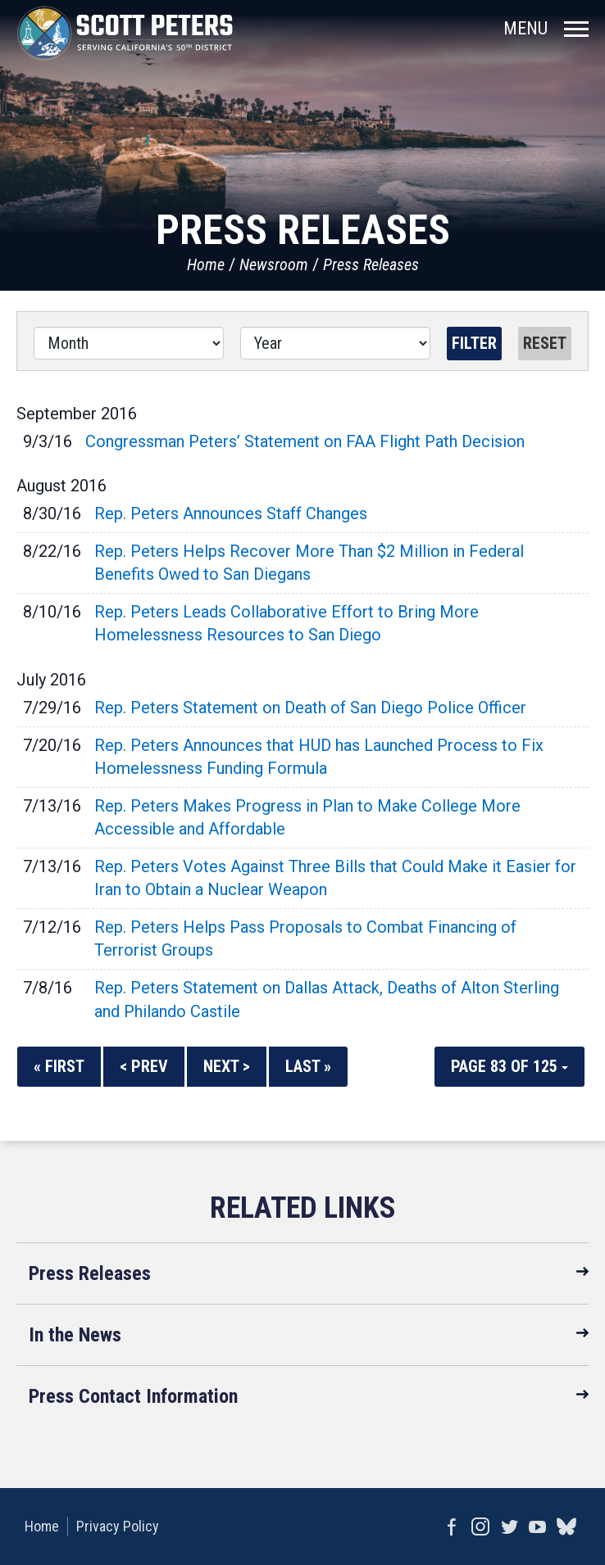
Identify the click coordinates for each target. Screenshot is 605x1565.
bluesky (566, 1526)
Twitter (508, 1526)
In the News (75, 1334)
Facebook (451, 1526)
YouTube (537, 1526)
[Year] (335, 343)
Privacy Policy (117, 1526)
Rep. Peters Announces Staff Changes (230, 513)
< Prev (144, 1066)
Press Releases (371, 264)
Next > (226, 1066)
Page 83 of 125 (509, 1066)
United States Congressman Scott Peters (125, 33)
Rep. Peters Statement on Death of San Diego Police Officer (310, 707)
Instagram (480, 1526)
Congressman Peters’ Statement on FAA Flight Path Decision (305, 441)
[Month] (129, 343)
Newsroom (273, 264)
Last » (308, 1066)
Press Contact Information (133, 1396)
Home (206, 264)
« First (59, 1066)
